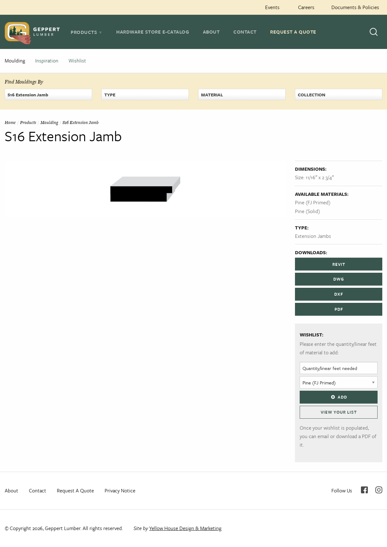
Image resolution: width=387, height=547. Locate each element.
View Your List (339, 412)
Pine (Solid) (307, 211)
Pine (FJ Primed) (312, 202)
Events (272, 7)
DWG (338, 279)
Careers (306, 7)
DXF (338, 294)
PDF (339, 309)
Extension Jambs (313, 236)
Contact (245, 31)
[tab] (86, 32)
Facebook (364, 489)
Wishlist (77, 60)
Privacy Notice (120, 490)
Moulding (15, 60)
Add (338, 397)
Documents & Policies (355, 7)
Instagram (378, 489)
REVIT (338, 264)
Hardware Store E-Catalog (152, 31)
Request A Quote (293, 31)
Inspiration (46, 60)
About (211, 31)
